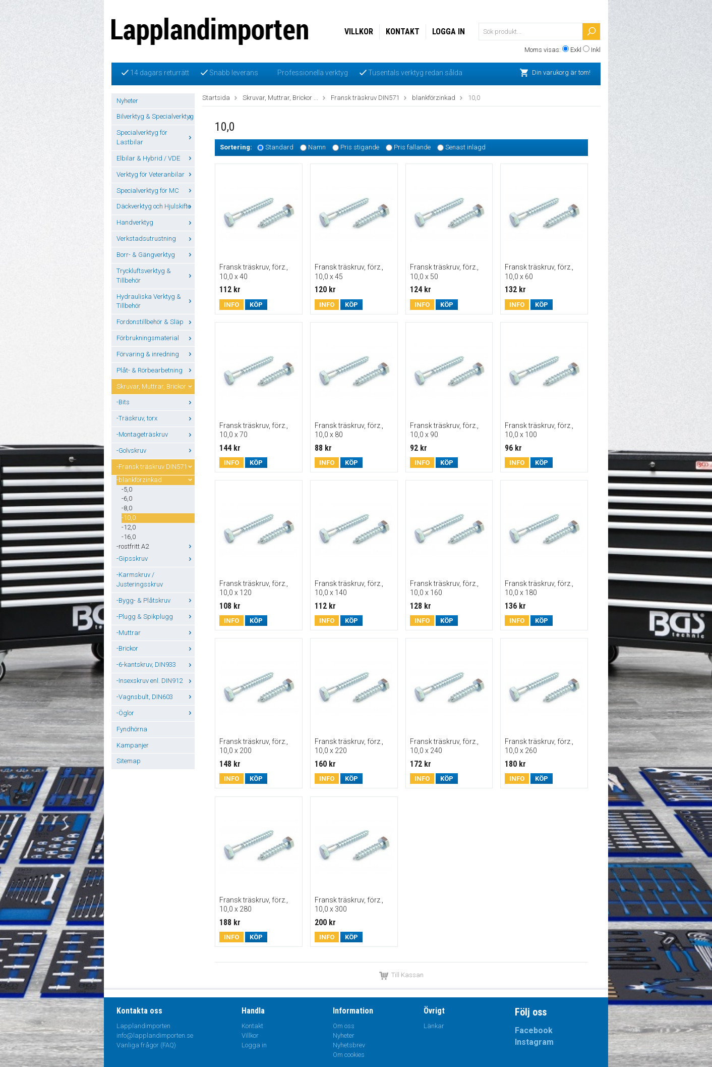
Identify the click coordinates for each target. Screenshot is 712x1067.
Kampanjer (132, 745)
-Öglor (155, 713)
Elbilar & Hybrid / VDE (155, 158)
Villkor (358, 31)
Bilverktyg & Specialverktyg (155, 116)
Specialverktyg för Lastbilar (155, 137)
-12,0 (129, 527)
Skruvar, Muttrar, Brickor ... (155, 386)
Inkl (596, 50)
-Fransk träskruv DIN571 (155, 466)
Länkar (434, 1026)
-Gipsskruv (155, 558)
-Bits (155, 402)
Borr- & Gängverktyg (155, 254)
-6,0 (127, 498)
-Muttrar (155, 632)
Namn (317, 147)
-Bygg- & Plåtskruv (155, 600)
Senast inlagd (465, 147)
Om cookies (349, 1054)
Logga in (448, 31)
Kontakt (403, 31)
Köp (256, 304)
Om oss (343, 1026)
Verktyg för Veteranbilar (155, 174)
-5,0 (127, 489)
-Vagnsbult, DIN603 (155, 697)
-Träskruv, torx (155, 418)
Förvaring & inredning (155, 354)
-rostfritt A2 (155, 546)
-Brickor (155, 648)
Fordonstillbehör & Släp (155, 322)
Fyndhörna (131, 729)
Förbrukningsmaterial (155, 338)
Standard (279, 147)
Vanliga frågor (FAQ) (146, 1045)
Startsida (216, 97)
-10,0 (129, 517)
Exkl (575, 50)
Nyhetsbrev (349, 1045)
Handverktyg (155, 222)
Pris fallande (412, 147)
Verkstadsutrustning (155, 238)
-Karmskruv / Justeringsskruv (139, 579)
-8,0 (127, 508)
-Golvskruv (155, 450)
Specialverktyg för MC (155, 190)
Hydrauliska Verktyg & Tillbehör (155, 301)
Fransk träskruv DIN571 (365, 97)
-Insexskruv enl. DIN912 (155, 680)
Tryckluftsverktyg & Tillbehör (155, 275)
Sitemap (128, 761)
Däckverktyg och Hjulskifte (155, 206)
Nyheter (127, 100)
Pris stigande (359, 147)
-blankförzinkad (155, 480)
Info (231, 304)
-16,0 (129, 537)
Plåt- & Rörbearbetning (155, 370)
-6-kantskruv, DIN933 (155, 664)
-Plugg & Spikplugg (155, 616)
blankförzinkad (433, 97)
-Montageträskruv (155, 434)
